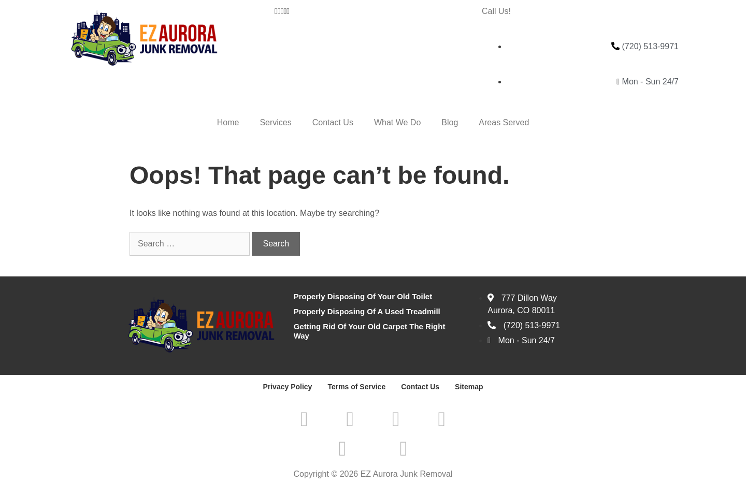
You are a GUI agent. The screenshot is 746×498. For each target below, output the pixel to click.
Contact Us (332, 122)
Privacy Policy (287, 387)
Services (275, 122)
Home (228, 122)
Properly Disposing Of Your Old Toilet (363, 296)
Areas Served (504, 122)
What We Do (397, 122)
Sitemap (469, 387)
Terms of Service (356, 387)
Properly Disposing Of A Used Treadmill (367, 311)
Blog (449, 122)
